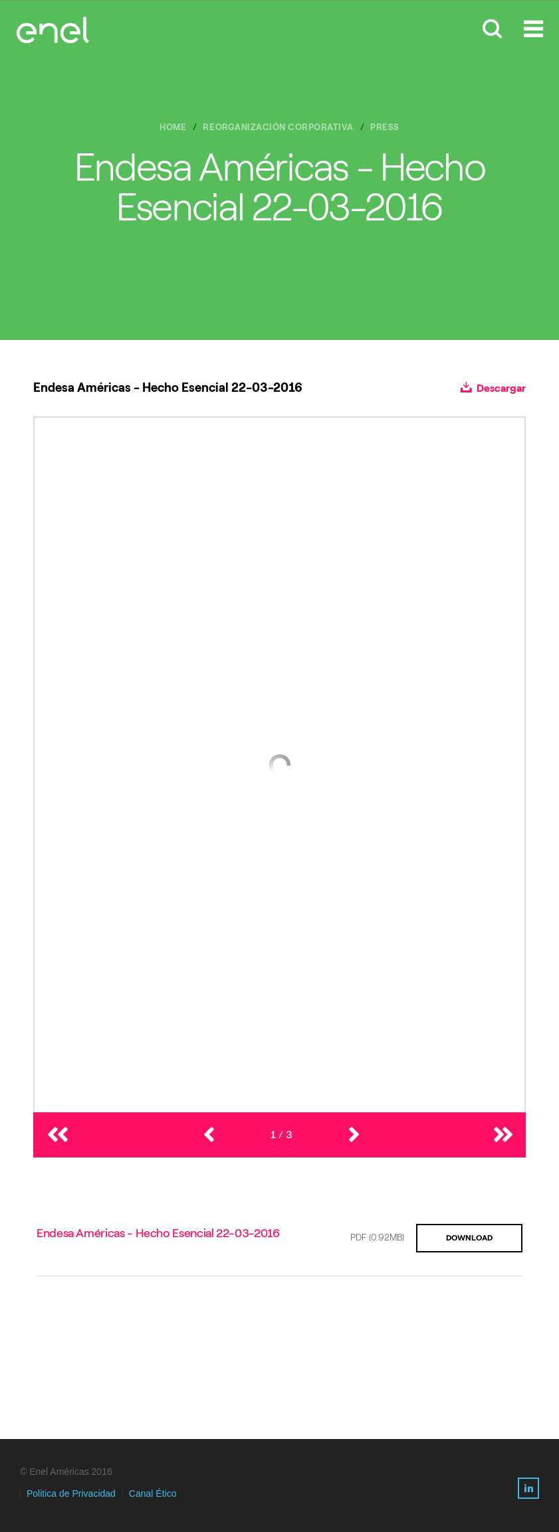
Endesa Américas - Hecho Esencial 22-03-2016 (158, 1233)
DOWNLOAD (469, 1237)
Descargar (493, 388)
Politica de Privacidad (71, 1493)
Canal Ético (153, 1493)
